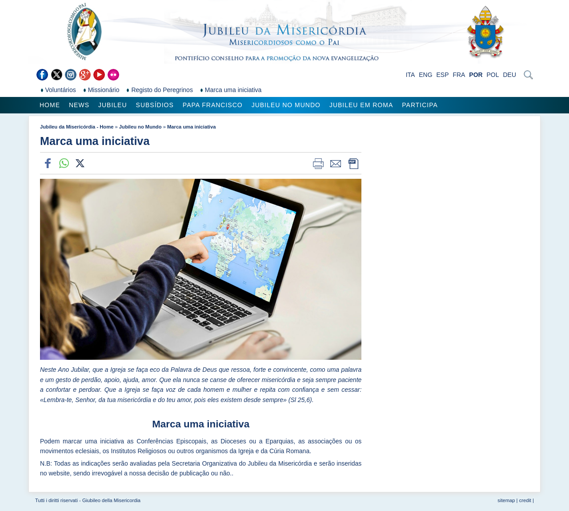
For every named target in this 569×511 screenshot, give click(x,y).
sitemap (506, 500)
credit (525, 500)
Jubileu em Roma (361, 105)
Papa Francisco (213, 105)
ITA (410, 74)
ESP (443, 74)
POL (493, 74)
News (79, 105)
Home (50, 105)
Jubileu (112, 105)
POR (475, 74)
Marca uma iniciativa (191, 126)
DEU (509, 74)
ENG (425, 74)
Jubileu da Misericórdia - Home (76, 126)
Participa (420, 105)
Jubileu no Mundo (286, 105)
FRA (459, 74)
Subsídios (155, 105)
